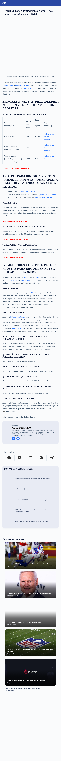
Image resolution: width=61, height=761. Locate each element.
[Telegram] (52, 458)
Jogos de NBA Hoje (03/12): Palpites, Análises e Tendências (31, 521)
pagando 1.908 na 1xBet (44, 197)
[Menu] (57, 3)
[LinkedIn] (30, 458)
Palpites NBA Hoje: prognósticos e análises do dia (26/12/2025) (32, 478)
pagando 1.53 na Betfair (47, 195)
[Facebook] (9, 458)
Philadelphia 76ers (22, 85)
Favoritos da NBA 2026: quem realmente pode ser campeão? (31, 500)
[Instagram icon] (18, 438)
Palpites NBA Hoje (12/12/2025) (23, 489)
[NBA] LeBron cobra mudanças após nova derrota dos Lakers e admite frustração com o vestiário (34, 510)
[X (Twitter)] (20, 458)
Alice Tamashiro (21, 428)
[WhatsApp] (41, 458)
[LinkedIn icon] (13, 438)
